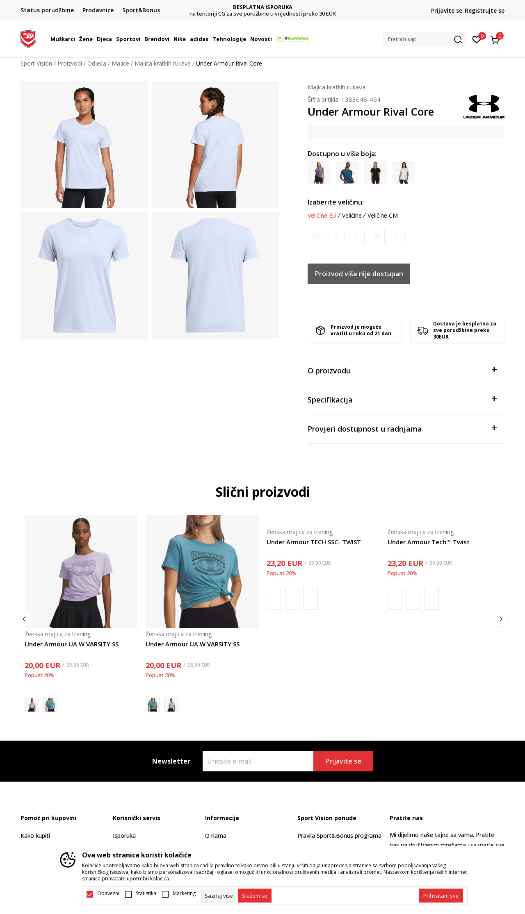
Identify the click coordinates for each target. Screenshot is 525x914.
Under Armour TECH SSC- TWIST (314, 542)
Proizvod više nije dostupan (359, 273)
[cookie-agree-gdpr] (255, 896)
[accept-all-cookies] (441, 896)
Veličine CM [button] (383, 215)
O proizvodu (402, 369)
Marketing (184, 893)
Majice (120, 63)
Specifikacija (402, 399)
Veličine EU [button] (322, 215)
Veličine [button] (352, 215)
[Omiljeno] (477, 39)
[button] (424, 39)
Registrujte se (484, 10)
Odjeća (96, 63)
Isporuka (124, 835)
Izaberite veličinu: (336, 202)
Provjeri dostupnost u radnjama (402, 428)
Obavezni (108, 893)
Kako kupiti (35, 835)
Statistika (146, 893)
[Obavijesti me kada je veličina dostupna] (316, 236)
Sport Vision (36, 63)
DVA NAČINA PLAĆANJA (263, 7)
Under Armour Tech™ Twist (429, 542)
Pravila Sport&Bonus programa (339, 835)
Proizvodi (69, 63)
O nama (215, 835)
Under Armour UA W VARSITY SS (72, 644)
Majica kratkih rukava (163, 63)
